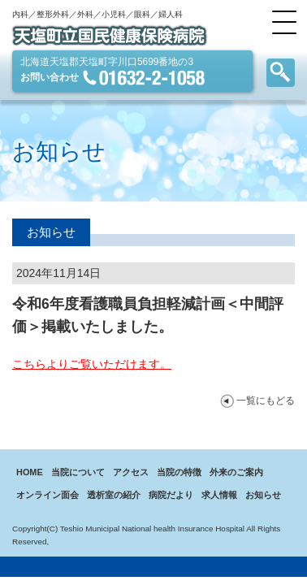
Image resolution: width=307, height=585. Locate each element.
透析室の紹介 (114, 495)
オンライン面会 (47, 495)
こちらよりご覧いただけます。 (91, 364)
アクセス (131, 472)
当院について (78, 472)
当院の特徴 (179, 472)
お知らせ (263, 495)
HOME (29, 472)
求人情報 (219, 495)
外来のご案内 (236, 472)
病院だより (171, 495)
